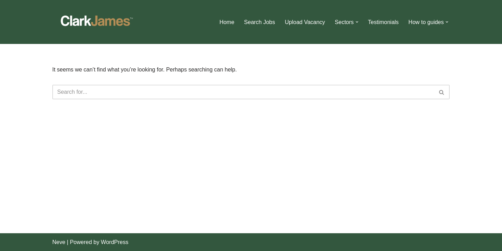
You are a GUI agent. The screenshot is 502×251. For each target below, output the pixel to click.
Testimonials (383, 22)
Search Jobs (259, 22)
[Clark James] (95, 22)
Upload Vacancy (305, 22)
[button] (357, 22)
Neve (58, 242)
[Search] (243, 92)
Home (226, 22)
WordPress (114, 242)
